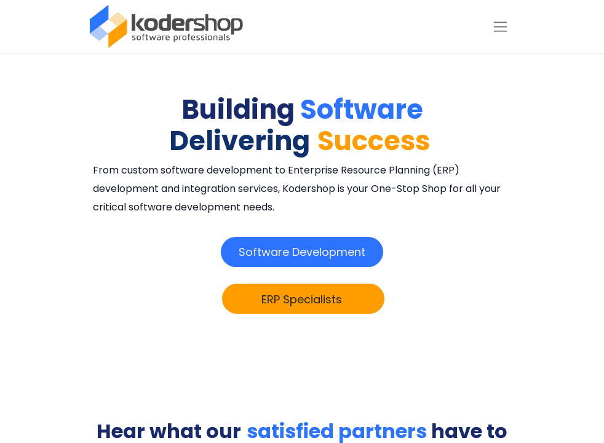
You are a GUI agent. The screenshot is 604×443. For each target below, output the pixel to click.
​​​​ (302, 252)
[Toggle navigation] (500, 26)
